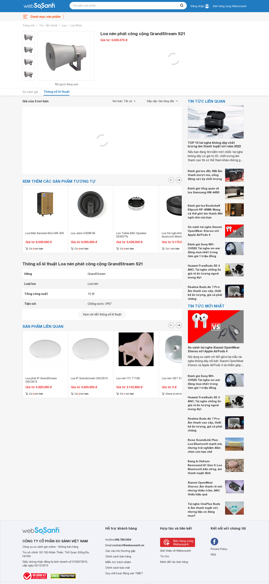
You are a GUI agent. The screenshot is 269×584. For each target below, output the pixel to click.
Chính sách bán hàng (118, 556)
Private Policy (219, 549)
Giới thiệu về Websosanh (175, 550)
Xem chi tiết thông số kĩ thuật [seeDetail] (102, 314)
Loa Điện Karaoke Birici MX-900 (44, 233)
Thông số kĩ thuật (56, 91)
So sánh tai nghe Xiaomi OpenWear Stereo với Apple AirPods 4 (205, 230)
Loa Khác (76, 25)
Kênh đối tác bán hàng (174, 561)
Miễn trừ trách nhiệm (118, 562)
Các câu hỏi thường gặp (120, 550)
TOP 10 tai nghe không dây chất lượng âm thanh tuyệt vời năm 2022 (214, 144)
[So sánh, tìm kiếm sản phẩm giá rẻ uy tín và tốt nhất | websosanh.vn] (39, 6)
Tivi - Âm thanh (48, 25)
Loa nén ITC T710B (128, 378)
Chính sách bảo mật (117, 567)
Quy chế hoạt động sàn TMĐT (124, 573)
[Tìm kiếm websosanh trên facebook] (214, 541)
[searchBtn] (182, 5)
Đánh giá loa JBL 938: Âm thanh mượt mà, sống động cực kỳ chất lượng (205, 174)
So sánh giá (30, 91)
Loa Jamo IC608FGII (83, 233)
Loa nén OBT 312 (172, 378)
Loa (64, 25)
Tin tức (164, 556)
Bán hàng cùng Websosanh (230, 6)
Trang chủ (28, 25)
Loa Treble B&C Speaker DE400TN (131, 235)
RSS (213, 554)
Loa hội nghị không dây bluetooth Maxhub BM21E (178, 235)
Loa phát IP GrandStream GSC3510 (41, 380)
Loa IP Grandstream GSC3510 (89, 378)
